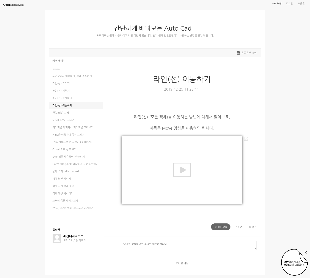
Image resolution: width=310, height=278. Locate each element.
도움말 (301, 3)
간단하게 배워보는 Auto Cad (154, 28)
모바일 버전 (181, 263)
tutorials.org (13, 4)
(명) (220, 227)
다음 (251, 227)
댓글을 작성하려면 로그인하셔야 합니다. (189, 245)
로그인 (289, 3)
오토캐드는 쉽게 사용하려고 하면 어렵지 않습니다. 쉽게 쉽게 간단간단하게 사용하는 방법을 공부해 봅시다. (155, 35)
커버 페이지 (58, 61)
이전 (240, 227)
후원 (279, 3)
